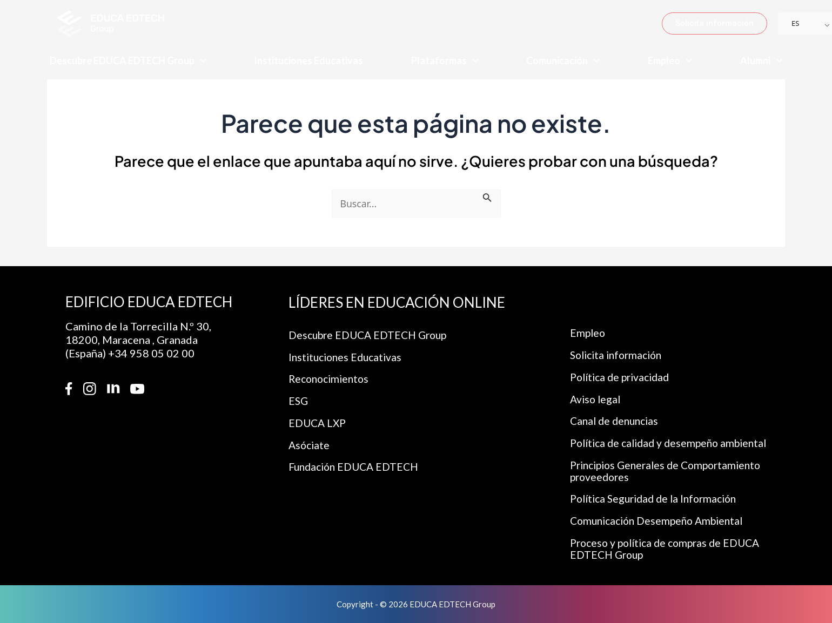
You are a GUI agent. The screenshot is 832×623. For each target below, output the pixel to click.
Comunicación (563, 61)
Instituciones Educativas (308, 60)
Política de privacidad (623, 371)
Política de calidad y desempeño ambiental (673, 440)
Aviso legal (596, 394)
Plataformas (445, 61)
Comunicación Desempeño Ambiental (661, 519)
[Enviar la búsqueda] (489, 196)
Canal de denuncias (616, 417)
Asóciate (310, 442)
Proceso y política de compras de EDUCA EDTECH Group (670, 548)
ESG (298, 396)
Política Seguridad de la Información (658, 497)
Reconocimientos (331, 374)
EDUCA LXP (318, 419)
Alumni (761, 61)
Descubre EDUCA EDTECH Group (128, 61)
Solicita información (619, 349)
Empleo (670, 61)
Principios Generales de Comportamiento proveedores (671, 468)
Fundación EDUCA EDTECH (356, 464)
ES (795, 23)
